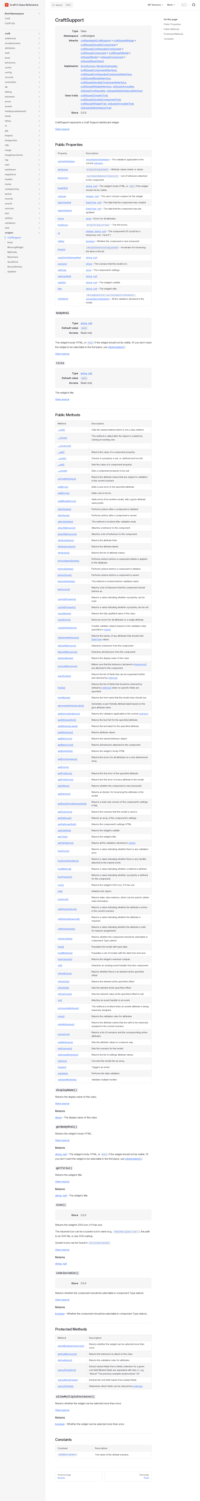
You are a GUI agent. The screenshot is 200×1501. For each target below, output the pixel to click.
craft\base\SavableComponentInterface (103, 82)
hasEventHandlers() (68, 861)
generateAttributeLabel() (71, 705)
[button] (23, 13)
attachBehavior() (66, 528)
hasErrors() (63, 851)
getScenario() (65, 811)
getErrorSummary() (67, 759)
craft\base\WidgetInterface (96, 86)
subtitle (62, 282)
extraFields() (64, 676)
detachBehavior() (67, 645)
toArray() (112, 678)
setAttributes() (65, 1042)
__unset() (62, 470)
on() (60, 1000)
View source (62, 129)
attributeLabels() (66, 546)
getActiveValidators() (69, 713)
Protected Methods (173, 34)
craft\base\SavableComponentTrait (101, 99)
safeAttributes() (66, 1024)
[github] (193, 5)
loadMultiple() (65, 953)
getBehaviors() (65, 745)
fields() (61, 687)
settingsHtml (64, 276)
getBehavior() (65, 738)
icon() (61, 885)
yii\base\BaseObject (92, 61)
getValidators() (65, 843)
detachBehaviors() (67, 652)
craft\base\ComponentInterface (99, 70)
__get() (61, 452)
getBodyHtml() (65, 751)
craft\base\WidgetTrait (93, 103)
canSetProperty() (67, 607)
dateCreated (64, 202)
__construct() (64, 446)
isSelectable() (116, 347)
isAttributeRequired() (69, 919)
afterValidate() (65, 521)
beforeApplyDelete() (68, 560)
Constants (169, 39)
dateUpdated (65, 210)
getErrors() (63, 767)
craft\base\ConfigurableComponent (101, 48)
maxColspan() (65, 959)
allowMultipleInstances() (71, 1346)
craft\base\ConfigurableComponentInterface (106, 74)
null (95, 186)
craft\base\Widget (123, 40)
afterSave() (64, 515)
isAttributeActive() (67, 909)
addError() (63, 487)
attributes (63, 169)
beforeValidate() (66, 581)
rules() (107, 629)
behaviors (63, 178)
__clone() (62, 438)
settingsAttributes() (68, 1054)
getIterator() (64, 794)
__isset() (62, 458)
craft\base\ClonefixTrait (94, 95)
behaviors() (64, 589)
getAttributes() (65, 732)
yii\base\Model (89, 57)
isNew (61, 241)
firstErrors (63, 225)
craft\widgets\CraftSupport (96, 40)
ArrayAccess (88, 66)
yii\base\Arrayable (123, 86)
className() (64, 613)
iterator (61, 249)
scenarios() (64, 1034)
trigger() (62, 1067)
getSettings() (65, 818)
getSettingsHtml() (67, 824)
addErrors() (63, 493)
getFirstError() (65, 773)
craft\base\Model (119, 53)
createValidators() (67, 627)
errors (61, 218)
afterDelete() (64, 509)
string (89, 186)
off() (60, 965)
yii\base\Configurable (93, 90)
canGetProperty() (67, 599)
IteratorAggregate (107, 66)
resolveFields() (65, 1386)
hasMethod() (64, 869)
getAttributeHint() (67, 720)
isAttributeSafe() (66, 929)
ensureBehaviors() (67, 666)
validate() (63, 1073)
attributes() (64, 552)
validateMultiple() (67, 1079)
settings (62, 270)
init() (60, 891)
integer (89, 196)
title (60, 288)
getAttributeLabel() (68, 726)
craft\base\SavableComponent (98, 44)
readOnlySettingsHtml (69, 257)
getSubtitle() (64, 830)
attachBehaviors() (67, 534)
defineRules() (65, 1360)
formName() (64, 697)
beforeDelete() (65, 569)
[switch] (184, 5)
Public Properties (172, 24)
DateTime (91, 202)
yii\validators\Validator (98, 159)
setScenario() (65, 1048)
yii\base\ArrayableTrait (120, 103)
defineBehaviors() (67, 1354)
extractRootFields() (68, 1380)
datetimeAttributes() (68, 637)
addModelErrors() (67, 501)
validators (63, 298)
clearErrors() (64, 619)
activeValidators (66, 161)
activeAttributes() (67, 479)
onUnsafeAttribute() (68, 1008)
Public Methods (171, 29)
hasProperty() (65, 877)
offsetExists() (65, 973)
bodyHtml (63, 188)
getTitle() (63, 836)
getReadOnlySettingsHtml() (72, 803)
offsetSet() (63, 987)
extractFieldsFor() (67, 1370)
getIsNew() (63, 786)
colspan (62, 196)
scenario (98, 163)
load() (61, 946)
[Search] (61, 5)
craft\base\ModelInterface (96, 78)
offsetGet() (63, 981)
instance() (63, 899)
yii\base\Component (111, 57)
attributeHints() (66, 540)
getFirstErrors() (65, 779)
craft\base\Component (93, 53)
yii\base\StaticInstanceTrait (96, 107)
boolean (90, 241)
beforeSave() (65, 575)
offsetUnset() (65, 994)
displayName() (65, 658)
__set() (61, 464)
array (88, 218)
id (59, 233)
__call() (61, 429)
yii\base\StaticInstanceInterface (125, 90)
